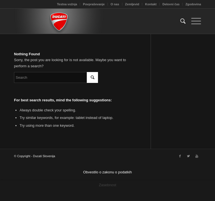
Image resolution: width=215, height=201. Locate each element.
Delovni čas (170, 4)
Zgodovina (193, 4)
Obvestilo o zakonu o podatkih (107, 172)
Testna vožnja (67, 4)
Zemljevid (132, 4)
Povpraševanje (94, 4)
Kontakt (150, 4)
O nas (115, 4)
